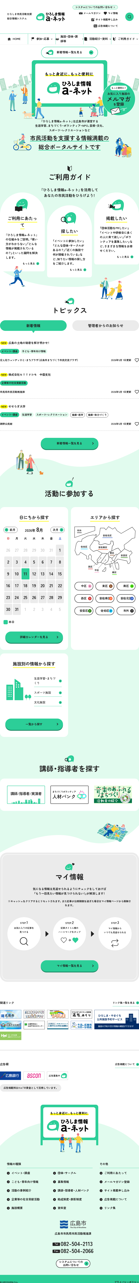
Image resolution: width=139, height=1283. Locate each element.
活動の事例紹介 (21, 1190)
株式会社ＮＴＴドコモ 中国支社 (25, 374)
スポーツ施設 (42, 692)
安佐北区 (126, 598)
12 (34, 574)
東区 (105, 586)
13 (42, 574)
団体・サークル (67, 1173)
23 (8, 597)
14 (51, 574)
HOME (16, 38)
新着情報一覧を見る (69, 52)
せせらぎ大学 (12, 406)
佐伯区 (105, 610)
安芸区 (84, 610)
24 (17, 597)
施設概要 (17, 1208)
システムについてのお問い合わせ (94, 7)
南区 (126, 586)
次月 (55, 529)
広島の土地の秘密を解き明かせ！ (24, 342)
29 (34, 550)
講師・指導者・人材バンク (73, 1190)
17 (17, 586)
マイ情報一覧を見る (69, 965)
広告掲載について (108, 26)
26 (8, 550)
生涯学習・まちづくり (44, 680)
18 (25, 586)
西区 (84, 598)
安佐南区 (105, 598)
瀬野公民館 (6, 424)
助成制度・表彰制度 (70, 1199)
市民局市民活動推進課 (12, 392)
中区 (84, 586)
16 (8, 586)
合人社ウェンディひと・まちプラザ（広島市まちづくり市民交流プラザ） (39, 360)
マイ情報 (113, 13)
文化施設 (39, 702)
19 (34, 586)
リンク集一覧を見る (124, 1003)
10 (17, 574)
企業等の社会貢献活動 (25, 1199)
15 (60, 574)
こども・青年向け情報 (24, 1181)
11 (25, 574)
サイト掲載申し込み (107, 19)
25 (25, 597)
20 (43, 586)
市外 (126, 610)
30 (43, 550)
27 (17, 550)
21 (51, 586)
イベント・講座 (20, 1173)
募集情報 (63, 1181)
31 (51, 550)
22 (60, 586)
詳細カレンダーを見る (34, 637)
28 (25, 550)
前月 (12, 529)
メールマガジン (92, 13)
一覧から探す (34, 724)
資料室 (62, 1208)
